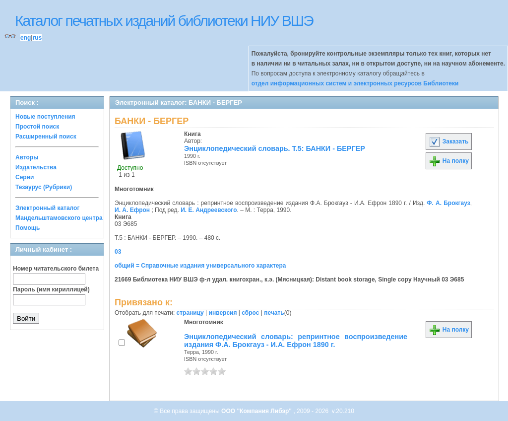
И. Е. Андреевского (209, 210)
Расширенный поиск (45, 136)
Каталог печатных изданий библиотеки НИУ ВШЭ (164, 20)
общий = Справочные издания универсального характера (200, 265)
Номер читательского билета (56, 268)
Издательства (36, 167)
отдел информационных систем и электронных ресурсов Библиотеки (355, 83)
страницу (190, 312)
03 (118, 251)
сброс (250, 312)
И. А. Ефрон (132, 210)
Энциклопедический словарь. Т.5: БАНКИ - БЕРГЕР (274, 148)
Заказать (448, 141)
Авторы (27, 157)
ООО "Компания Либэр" (257, 411)
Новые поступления (45, 116)
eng (25, 37)
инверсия (223, 312)
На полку (449, 160)
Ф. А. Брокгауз (448, 203)
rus (37, 37)
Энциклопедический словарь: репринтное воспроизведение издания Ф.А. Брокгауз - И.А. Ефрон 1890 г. (295, 341)
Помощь (27, 227)
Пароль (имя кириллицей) (51, 289)
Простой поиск (37, 126)
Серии (24, 177)
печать (274, 312)
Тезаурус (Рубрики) (43, 187)
